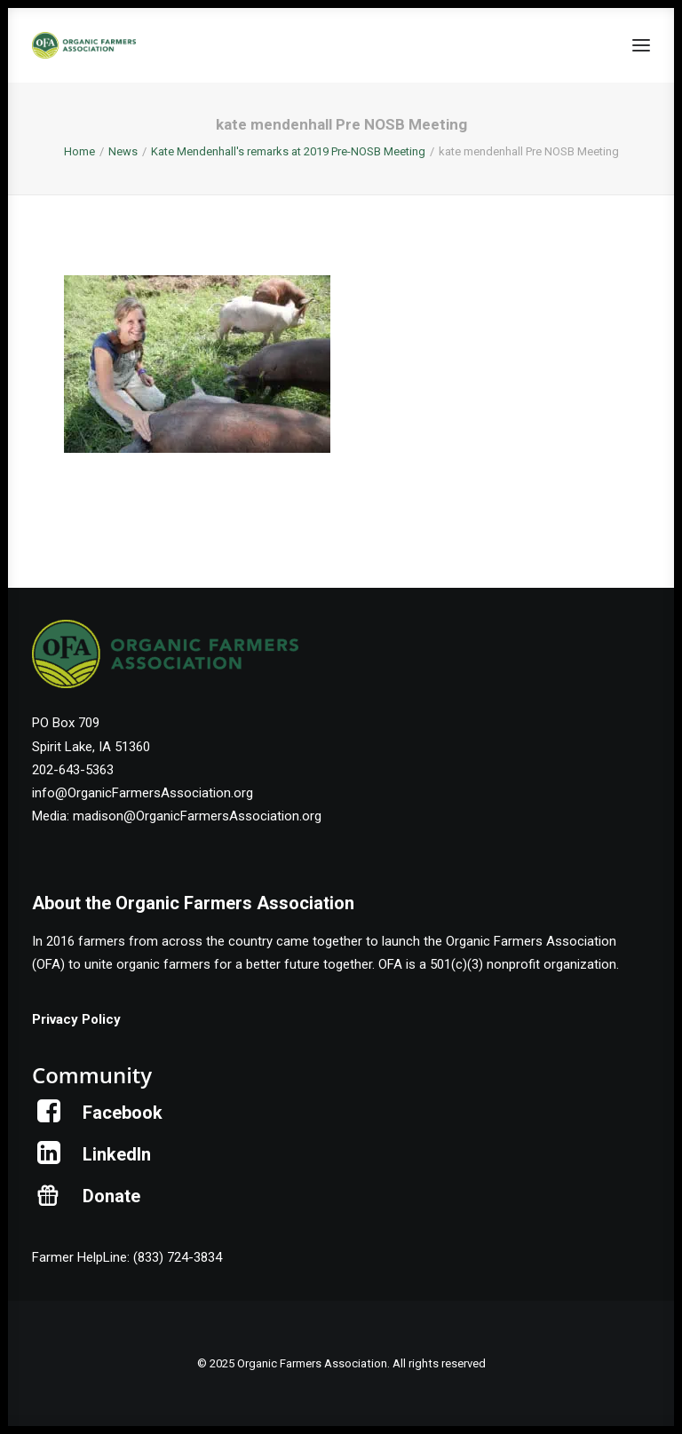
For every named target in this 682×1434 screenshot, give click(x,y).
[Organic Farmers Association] (84, 45)
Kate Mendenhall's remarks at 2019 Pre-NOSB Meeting (288, 151)
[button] (641, 45)
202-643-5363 (73, 770)
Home (79, 151)
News (123, 151)
